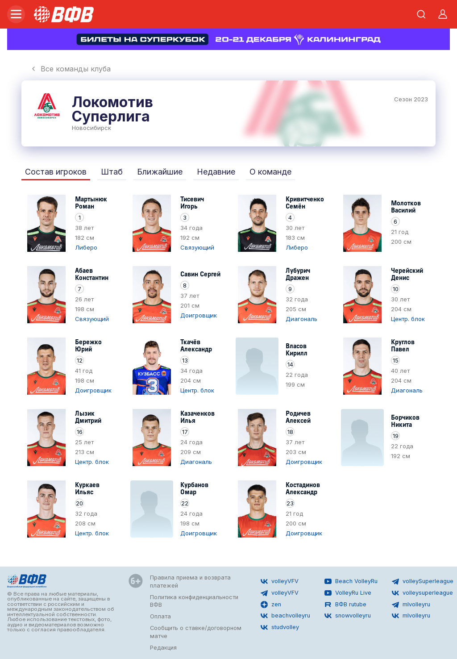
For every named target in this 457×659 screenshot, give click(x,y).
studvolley (280, 627)
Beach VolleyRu (351, 581)
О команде (270, 171)
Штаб (112, 171)
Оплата (160, 616)
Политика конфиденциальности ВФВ (194, 601)
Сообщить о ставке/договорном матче (195, 632)
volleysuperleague (422, 592)
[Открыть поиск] (421, 14)
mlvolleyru (411, 604)
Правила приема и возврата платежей (190, 581)
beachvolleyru (285, 615)
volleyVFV (280, 581)
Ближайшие (160, 171)
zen (271, 604)
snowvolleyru (347, 615)
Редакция (163, 647)
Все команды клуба (70, 68)
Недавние (216, 171)
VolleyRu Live (347, 592)
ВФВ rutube (345, 604)
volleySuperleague (422, 581)
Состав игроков (56, 171)
